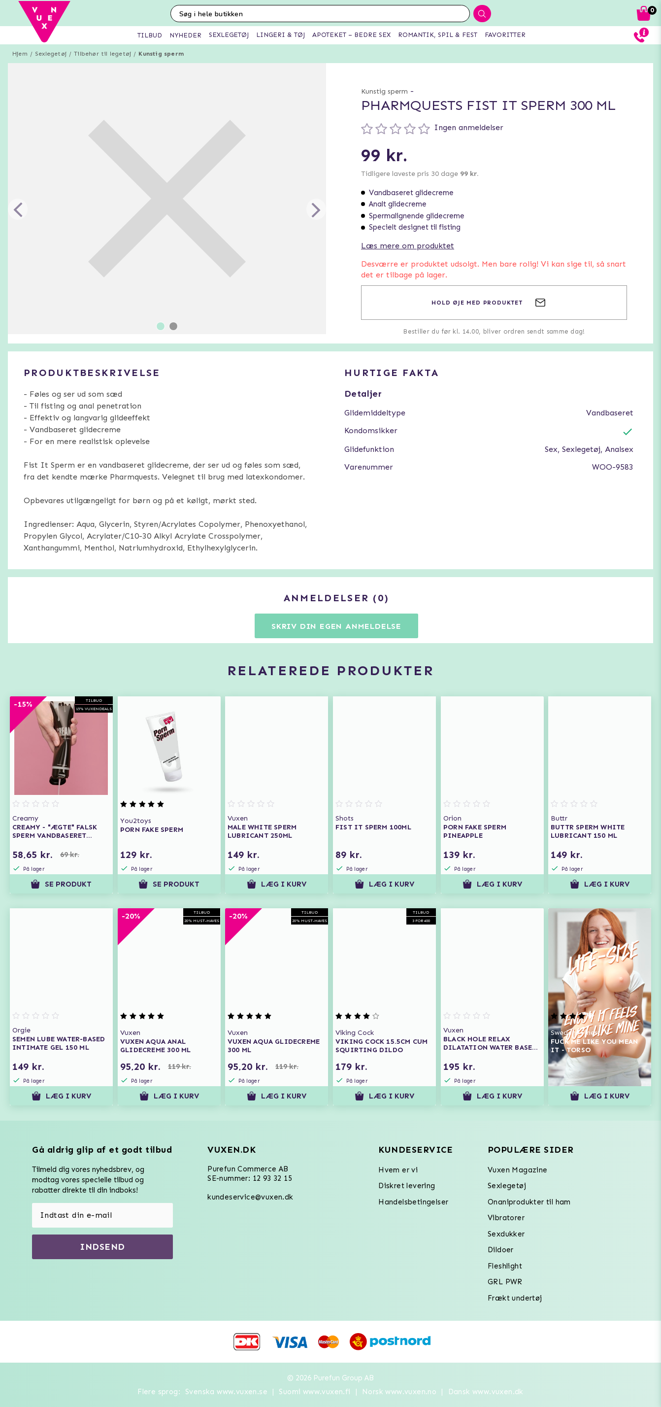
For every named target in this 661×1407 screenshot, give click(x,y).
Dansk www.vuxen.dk (486, 1391)
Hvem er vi (398, 1170)
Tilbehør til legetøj (102, 53)
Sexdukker (506, 1234)
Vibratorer (506, 1217)
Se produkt (61, 884)
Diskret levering (406, 1185)
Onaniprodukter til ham (529, 1202)
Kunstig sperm (161, 53)
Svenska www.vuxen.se (226, 1391)
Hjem (20, 53)
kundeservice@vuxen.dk (250, 1197)
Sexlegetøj (50, 53)
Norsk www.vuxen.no (399, 1391)
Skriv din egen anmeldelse (336, 626)
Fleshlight (505, 1266)
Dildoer (501, 1249)
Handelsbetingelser (413, 1202)
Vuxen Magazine (518, 1170)
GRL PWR (505, 1281)
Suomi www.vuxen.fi (314, 1391)
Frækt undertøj (515, 1298)
